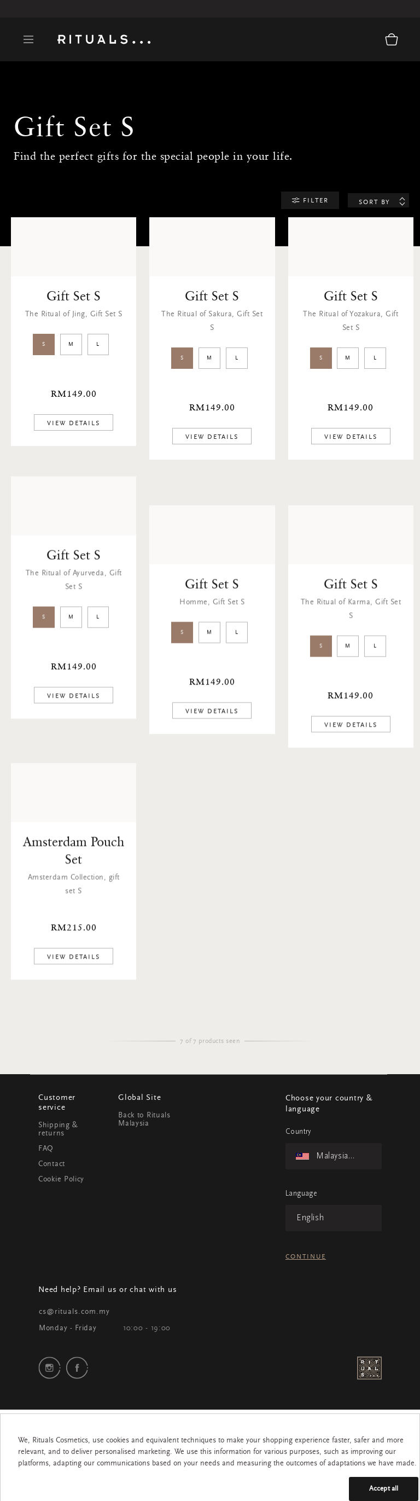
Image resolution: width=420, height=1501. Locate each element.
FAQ (46, 1149)
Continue (305, 1257)
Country (298, 1132)
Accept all (383, 1488)
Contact (51, 1164)
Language (301, 1194)
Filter (314, 201)
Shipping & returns (58, 1130)
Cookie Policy (61, 1180)
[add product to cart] (73, 423)
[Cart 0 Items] (391, 39)
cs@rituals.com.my (74, 1312)
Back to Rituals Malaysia (144, 1120)
